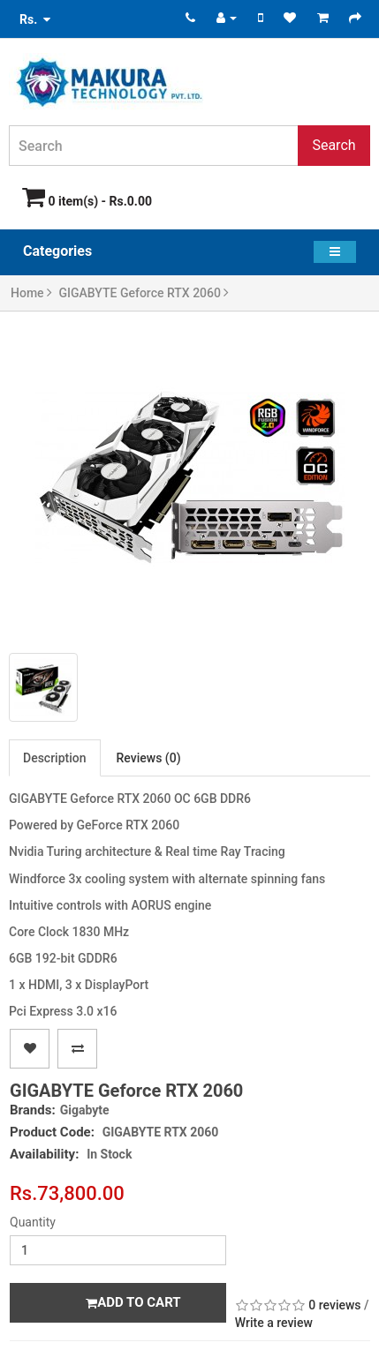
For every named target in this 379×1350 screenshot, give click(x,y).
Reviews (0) (149, 758)
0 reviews (334, 1305)
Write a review (274, 1323)
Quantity (33, 1222)
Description (55, 758)
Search (333, 145)
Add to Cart (133, 1302)
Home (31, 293)
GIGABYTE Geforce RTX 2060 (144, 293)
